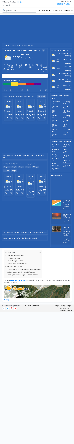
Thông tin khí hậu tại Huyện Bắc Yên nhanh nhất (23, 333)
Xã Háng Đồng (54, 121)
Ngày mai (7, 189)
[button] (4, 111)
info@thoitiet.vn (33, 364)
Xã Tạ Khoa (65, 125)
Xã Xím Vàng (65, 133)
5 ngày (21, 189)
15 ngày (6, 192)
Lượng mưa (57, 10)
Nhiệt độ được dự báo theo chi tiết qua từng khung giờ (25, 328)
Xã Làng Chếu (54, 135)
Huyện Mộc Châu (55, 150)
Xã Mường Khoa (66, 102)
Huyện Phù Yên (55, 159)
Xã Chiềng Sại (55, 107)
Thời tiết (23, 364)
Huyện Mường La (55, 155)
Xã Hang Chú (54, 116)
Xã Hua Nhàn (54, 130)
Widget (57, 364)
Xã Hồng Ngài (54, 125)
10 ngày (35, 189)
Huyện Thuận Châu (65, 151)
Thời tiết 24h (41, 96)
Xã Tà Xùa (67, 129)
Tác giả (69, 364)
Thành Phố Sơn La (66, 166)
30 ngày (14, 192)
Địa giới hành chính (14, 317)
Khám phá (68, 10)
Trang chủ (7, 45)
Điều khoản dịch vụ (65, 367)
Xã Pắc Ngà (65, 107)
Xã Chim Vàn (54, 111)
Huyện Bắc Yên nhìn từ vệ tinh (18, 322)
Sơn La (14, 45)
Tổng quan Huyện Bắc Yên (15, 314)
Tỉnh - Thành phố (43, 10)
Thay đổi (6, 5)
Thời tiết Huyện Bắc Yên (14, 326)
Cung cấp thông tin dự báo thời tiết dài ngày (22, 331)
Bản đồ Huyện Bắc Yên (16, 320)
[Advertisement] (37, 28)
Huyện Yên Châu (66, 161)
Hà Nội (19, 2)
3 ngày (14, 189)
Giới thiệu (63, 364)
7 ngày (28, 189)
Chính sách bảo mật (66, 369)
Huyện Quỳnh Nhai (55, 164)
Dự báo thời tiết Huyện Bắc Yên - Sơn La (22, 50)
